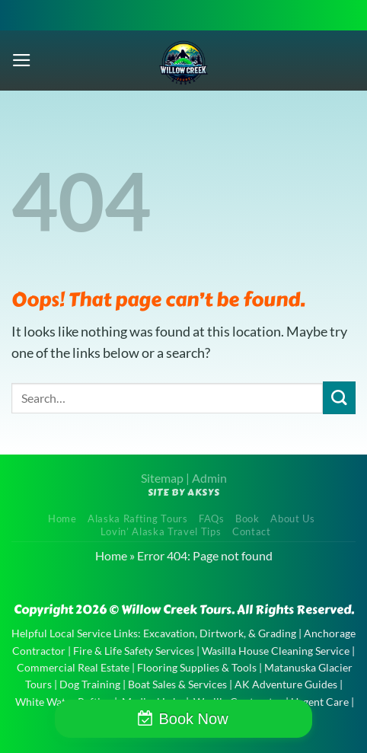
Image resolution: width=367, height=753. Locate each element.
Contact (251, 531)
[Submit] (339, 397)
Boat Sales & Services (177, 684)
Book (247, 518)
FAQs (212, 518)
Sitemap (162, 478)
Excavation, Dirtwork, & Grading (219, 633)
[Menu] (21, 60)
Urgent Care (320, 701)
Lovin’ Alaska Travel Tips (161, 531)
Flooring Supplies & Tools (197, 667)
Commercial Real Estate (73, 667)
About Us (292, 518)
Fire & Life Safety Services (133, 650)
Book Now (193, 718)
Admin (209, 478)
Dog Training (89, 684)
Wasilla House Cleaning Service (275, 650)
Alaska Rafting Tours (137, 518)
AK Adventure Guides (286, 684)
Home (62, 518)
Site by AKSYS (184, 492)
